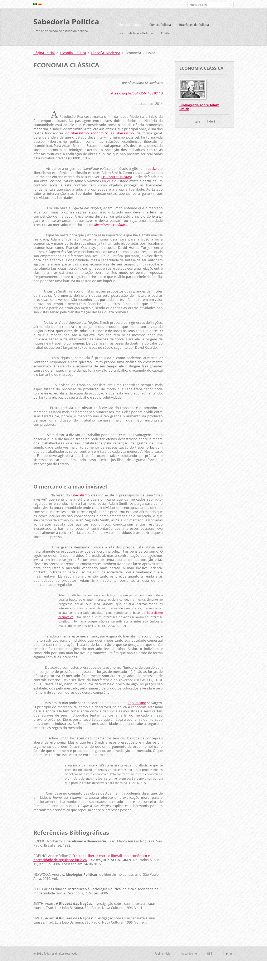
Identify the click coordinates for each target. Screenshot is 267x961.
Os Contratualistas (116, 178)
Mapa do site (189, 954)
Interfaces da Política (194, 26)
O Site (165, 35)
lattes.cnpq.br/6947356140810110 (136, 95)
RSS (209, 954)
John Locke (148, 170)
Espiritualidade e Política (135, 35)
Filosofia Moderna (105, 54)
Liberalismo (125, 135)
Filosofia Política (129, 26)
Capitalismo (137, 704)
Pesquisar (230, 4)
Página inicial (44, 54)
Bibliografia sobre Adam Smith (199, 108)
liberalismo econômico (89, 135)
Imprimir (228, 954)
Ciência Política (160, 26)
